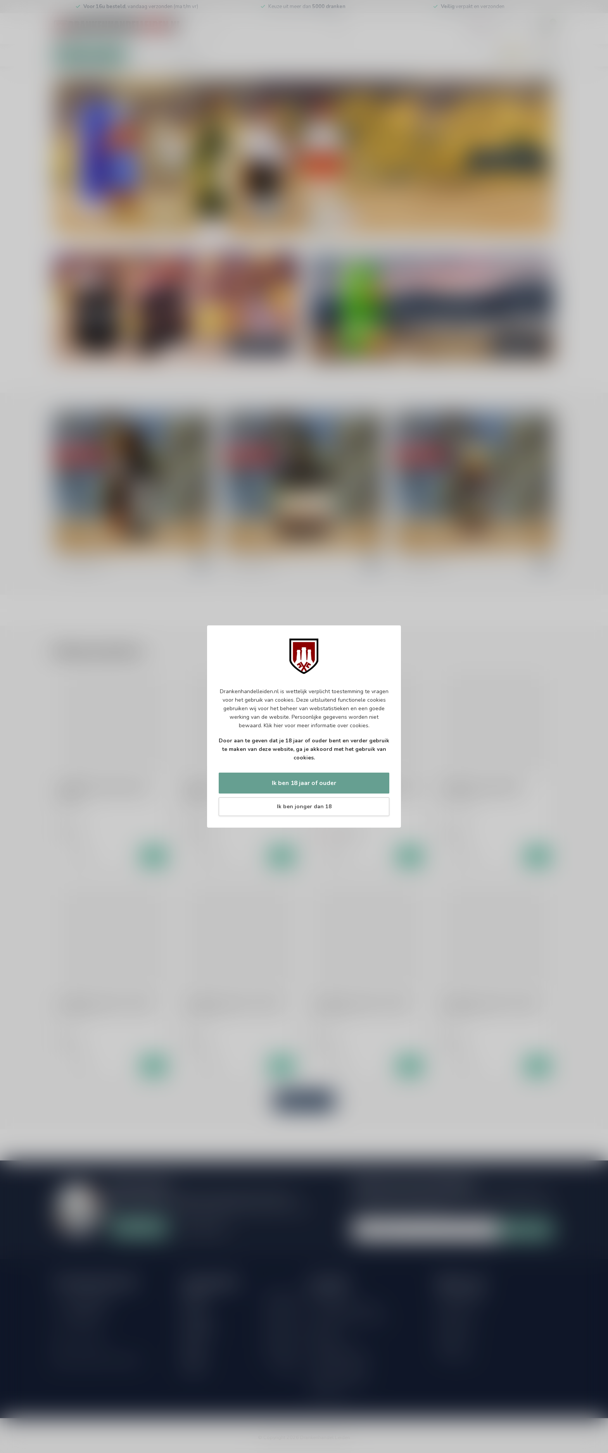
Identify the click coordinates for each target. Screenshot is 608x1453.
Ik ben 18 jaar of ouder (304, 783)
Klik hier (273, 725)
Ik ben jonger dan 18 (304, 806)
